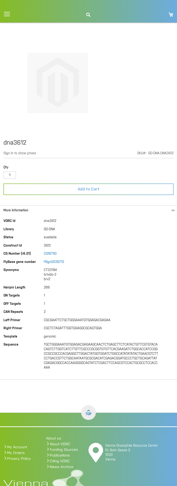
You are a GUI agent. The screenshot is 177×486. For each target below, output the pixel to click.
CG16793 (50, 253)
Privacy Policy (19, 458)
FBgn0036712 (54, 262)
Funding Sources (64, 449)
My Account (17, 447)
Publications (60, 455)
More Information (15, 210)
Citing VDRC (60, 461)
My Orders (16, 453)
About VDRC (60, 444)
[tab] (88, 210)
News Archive (61, 467)
